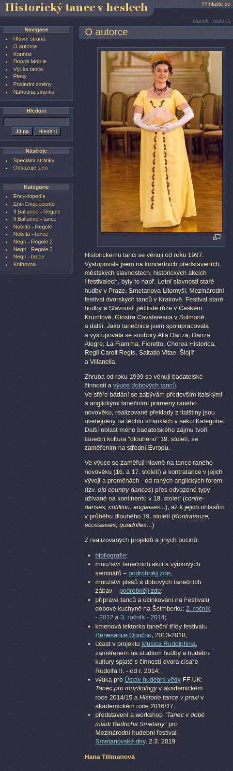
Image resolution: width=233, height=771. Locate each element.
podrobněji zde (149, 573)
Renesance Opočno (123, 635)
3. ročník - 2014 (143, 617)
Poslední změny (33, 84)
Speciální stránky (34, 160)
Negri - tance (29, 256)
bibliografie (110, 555)
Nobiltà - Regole (33, 226)
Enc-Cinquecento (34, 204)
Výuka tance (28, 69)
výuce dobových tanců (144, 385)
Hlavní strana (30, 39)
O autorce (25, 46)
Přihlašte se (216, 4)
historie (222, 21)
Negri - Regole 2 (33, 241)
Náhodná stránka (34, 92)
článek (200, 21)
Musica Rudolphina (168, 643)
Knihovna (25, 264)
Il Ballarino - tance (35, 219)
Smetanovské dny (120, 741)
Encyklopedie (30, 196)
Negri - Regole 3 (33, 249)
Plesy (20, 76)
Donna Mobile (30, 61)
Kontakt (23, 54)
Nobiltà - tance (31, 234)
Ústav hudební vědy (152, 679)
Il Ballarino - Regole (37, 211)
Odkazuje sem (31, 168)
